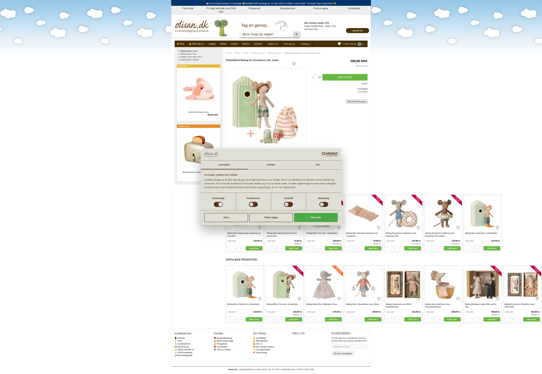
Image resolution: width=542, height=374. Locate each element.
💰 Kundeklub (259, 338)
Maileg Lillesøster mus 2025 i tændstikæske (399, 305)
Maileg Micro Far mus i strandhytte (322, 233)
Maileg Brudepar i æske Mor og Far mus (480, 305)
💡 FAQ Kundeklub (183, 352)
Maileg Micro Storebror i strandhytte (481, 233)
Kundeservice (287, 8)
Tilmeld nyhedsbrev (343, 353)
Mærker (245, 44)
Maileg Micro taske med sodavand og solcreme (243, 234)
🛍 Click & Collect (222, 349)
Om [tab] (318, 164)
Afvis (226, 217)
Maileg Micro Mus (274, 53)
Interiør (234, 44)
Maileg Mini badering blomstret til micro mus (282, 234)
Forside (229, 53)
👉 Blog (180, 44)
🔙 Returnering (181, 347)
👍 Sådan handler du (184, 349)
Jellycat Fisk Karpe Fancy (198, 112)
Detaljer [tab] (271, 164)
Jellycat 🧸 (273, 44)
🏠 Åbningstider (260, 341)
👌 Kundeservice (182, 344)
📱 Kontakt (179, 338)
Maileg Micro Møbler (190, 60)
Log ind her (357, 30)
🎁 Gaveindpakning (223, 338)
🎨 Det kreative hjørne (263, 347)
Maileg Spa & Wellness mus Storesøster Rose (437, 305)
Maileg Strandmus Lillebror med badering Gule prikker (439, 234)
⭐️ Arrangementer (261, 349)
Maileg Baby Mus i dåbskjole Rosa (322, 304)
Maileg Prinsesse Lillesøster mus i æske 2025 (520, 305)
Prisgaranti (254, 8)
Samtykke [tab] (224, 164)
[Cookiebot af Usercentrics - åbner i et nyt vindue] (324, 154)
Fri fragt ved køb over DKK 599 (221, 10)
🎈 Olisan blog (260, 352)
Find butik (187, 8)
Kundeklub (354, 8)
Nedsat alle (184, 126)
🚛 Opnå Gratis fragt (223, 341)
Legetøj (212, 44)
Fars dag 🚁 (289, 44)
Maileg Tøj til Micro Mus (191, 57)
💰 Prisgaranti (220, 344)
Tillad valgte (271, 217)
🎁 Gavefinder (220, 347)
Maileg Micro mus (258, 53)
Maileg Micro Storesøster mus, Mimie (362, 304)
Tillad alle (316, 217)
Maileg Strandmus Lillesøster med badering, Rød (401, 234)
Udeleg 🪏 (306, 44)
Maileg (223, 44)
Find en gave (321, 8)
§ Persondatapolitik (183, 355)
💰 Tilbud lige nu (196, 44)
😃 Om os (257, 344)
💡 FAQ (178, 341)
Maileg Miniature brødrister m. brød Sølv (198, 172)
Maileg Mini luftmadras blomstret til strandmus (362, 234)
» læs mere (231, 241)
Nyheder (258, 44)
